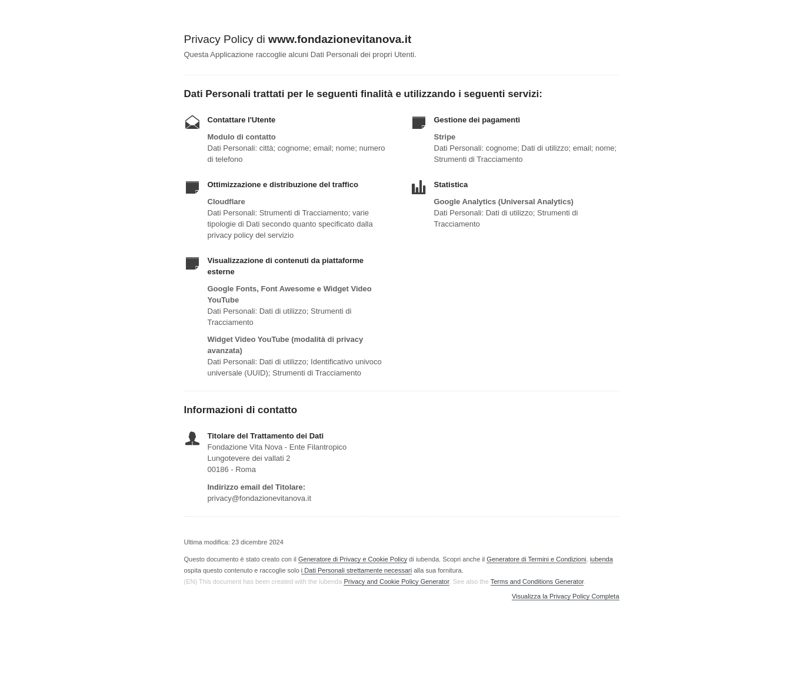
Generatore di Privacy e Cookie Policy (352, 559)
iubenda (601, 559)
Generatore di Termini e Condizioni (536, 559)
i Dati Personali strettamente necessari (356, 570)
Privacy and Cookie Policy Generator (396, 581)
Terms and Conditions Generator (537, 581)
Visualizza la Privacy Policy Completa (565, 596)
